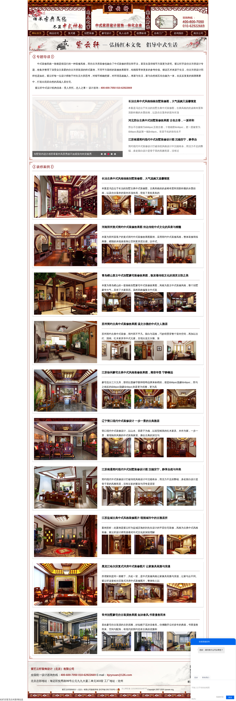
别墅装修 (89, 33)
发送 (230, 697)
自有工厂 (159, 33)
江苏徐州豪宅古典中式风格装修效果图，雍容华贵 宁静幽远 (137, 372)
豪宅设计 (106, 33)
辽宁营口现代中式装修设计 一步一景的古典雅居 (130, 420)
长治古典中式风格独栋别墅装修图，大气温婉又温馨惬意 (162, 101)
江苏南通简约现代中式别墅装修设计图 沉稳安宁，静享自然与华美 (141, 469)
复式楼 (71, 33)
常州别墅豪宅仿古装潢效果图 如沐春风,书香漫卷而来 (134, 614)
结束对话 (220, 697)
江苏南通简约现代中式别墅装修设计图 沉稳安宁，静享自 (162, 139)
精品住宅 (54, 33)
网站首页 (37, 33)
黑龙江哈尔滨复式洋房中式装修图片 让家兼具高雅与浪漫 (136, 566)
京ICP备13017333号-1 (108, 690)
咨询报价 (178, 33)
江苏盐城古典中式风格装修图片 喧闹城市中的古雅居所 (135, 517)
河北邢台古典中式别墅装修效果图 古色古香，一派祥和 (161, 120)
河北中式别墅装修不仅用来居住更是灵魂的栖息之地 (61, 154)
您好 (196, 677)
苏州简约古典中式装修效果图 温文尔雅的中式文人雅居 (135, 324)
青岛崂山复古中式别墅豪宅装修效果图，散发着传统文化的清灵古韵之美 (145, 275)
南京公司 (198, 33)
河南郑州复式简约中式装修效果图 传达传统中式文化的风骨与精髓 (141, 227)
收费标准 (141, 33)
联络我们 (205, 677)
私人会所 (124, 33)
